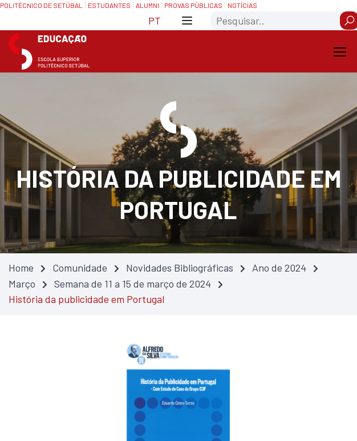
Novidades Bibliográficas (179, 267)
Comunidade (79, 267)
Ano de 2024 (279, 267)
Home (21, 267)
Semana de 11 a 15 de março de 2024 (132, 283)
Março (22, 283)
